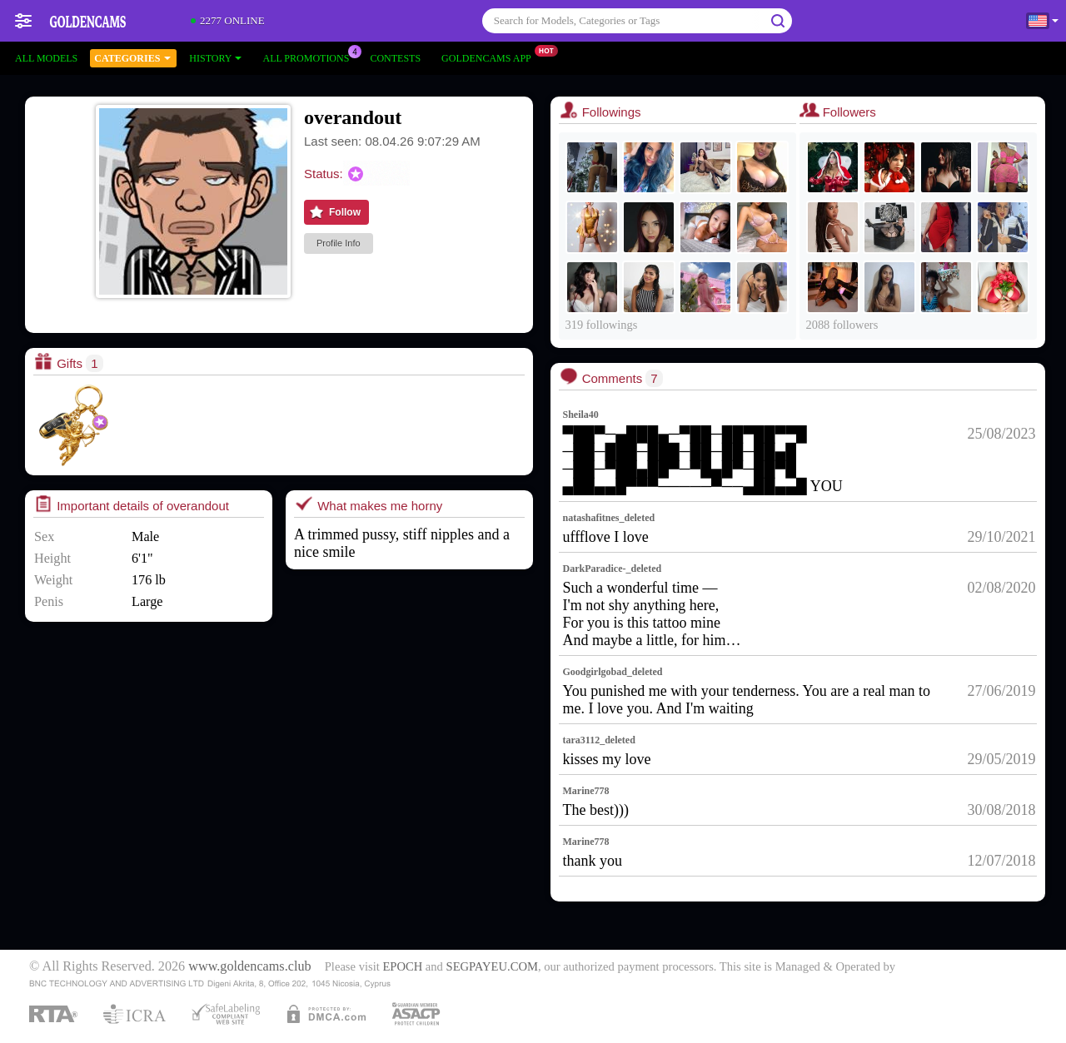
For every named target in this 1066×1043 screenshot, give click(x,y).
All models (46, 58)
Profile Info (338, 243)
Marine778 (586, 791)
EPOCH (402, 966)
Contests (395, 58)
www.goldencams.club (249, 966)
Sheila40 (581, 414)
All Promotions (309, 56)
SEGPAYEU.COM (492, 966)
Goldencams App (490, 56)
